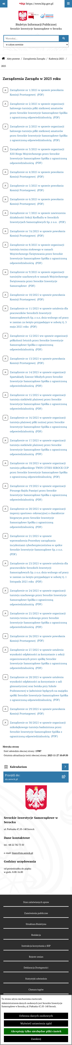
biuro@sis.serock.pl (22, 853)
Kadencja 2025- (57, 58)
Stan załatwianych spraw (36, 902)
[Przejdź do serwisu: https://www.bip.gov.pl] (36, 3)
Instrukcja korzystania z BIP (36, 945)
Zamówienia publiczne (36, 913)
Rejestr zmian (36, 956)
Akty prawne (13, 58)
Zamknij (36, 1039)
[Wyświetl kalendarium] (65, 767)
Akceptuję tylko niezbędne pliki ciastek (36, 1031)
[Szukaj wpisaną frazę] (64, 38)
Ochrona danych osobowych (36, 1016)
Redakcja (36, 934)
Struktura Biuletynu (36, 924)
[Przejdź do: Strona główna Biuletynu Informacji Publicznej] (3, 58)
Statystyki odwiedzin (36, 978)
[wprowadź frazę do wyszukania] (31, 38)
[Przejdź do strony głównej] (36, 21)
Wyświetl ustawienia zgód (36, 1023)
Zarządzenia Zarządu (34, 58)
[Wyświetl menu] (68, 3)
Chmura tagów (36, 989)
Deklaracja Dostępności (36, 967)
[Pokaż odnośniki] (3, 3)
